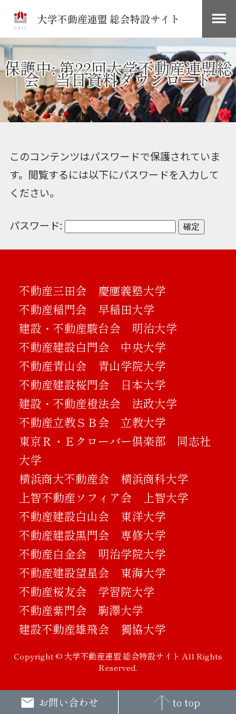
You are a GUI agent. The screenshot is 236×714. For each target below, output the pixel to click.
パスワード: (92, 225)
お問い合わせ (59, 702)
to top (177, 702)
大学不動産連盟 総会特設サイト (96, 18)
